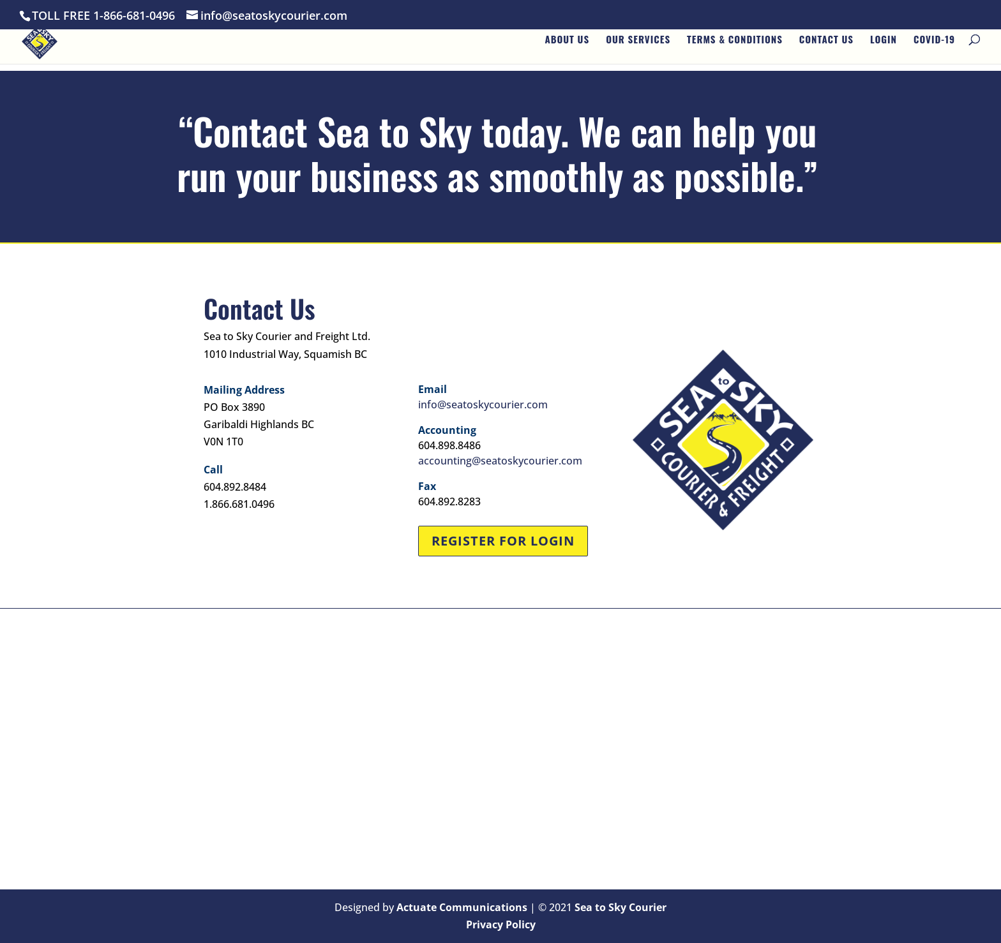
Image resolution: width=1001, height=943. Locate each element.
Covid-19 (934, 45)
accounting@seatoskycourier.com (500, 461)
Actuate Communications (461, 907)
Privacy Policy (501, 924)
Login (883, 45)
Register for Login (503, 540)
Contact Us (826, 45)
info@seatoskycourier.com (483, 404)
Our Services (638, 45)
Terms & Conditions (735, 45)
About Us (567, 45)
